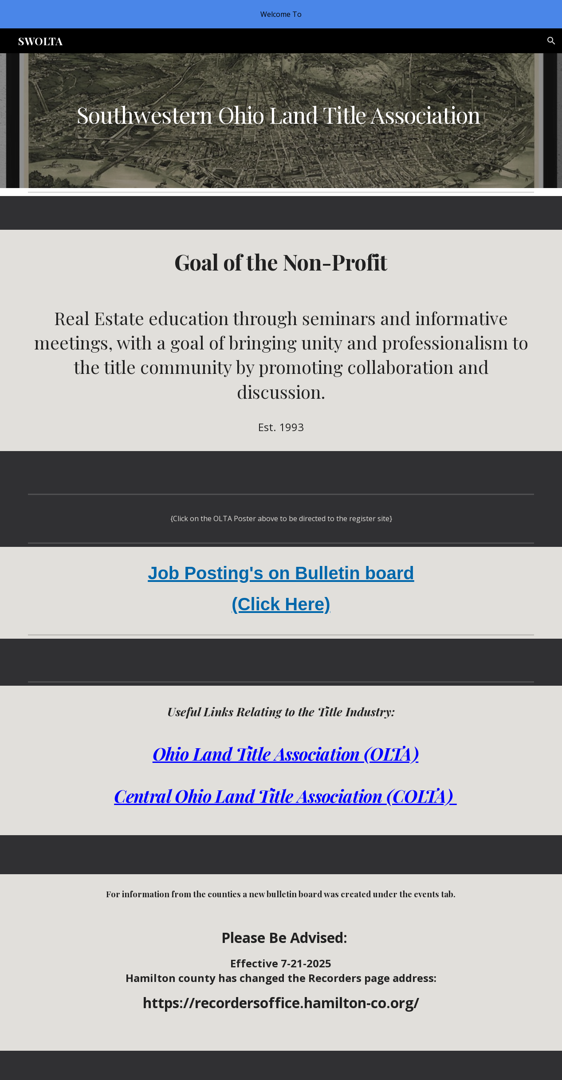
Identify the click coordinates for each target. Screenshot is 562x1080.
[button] (551, 40)
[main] (281, 114)
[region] (281, 14)
